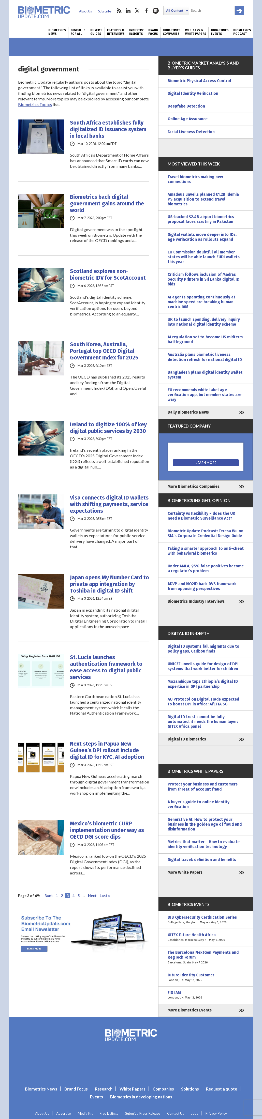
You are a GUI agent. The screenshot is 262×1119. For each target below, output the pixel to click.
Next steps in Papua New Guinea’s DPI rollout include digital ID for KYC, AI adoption (107, 750)
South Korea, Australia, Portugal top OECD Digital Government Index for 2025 (104, 351)
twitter (137, 10)
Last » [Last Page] (105, 896)
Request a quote (221, 1088)
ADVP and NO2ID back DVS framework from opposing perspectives (202, 586)
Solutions (190, 1088)
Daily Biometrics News (188, 412)
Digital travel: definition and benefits (202, 859)
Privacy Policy (216, 1113)
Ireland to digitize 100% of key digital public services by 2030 (108, 427)
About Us (85, 11)
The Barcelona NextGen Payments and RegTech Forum (206, 957)
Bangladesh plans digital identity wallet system (205, 375)
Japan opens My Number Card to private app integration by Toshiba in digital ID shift (109, 584)
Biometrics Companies (171, 32)
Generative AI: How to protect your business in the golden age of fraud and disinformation (205, 824)
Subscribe (104, 11)
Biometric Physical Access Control (199, 81)
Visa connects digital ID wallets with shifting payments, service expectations (109, 504)
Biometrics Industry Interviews (196, 601)
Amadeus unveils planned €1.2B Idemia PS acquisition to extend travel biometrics (203, 199)
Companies (163, 1088)
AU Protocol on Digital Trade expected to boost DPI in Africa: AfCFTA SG (203, 701)
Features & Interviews (115, 32)
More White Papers (185, 872)
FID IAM (206, 995)
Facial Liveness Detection (191, 132)
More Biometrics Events (190, 1010)
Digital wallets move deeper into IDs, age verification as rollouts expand (202, 237)
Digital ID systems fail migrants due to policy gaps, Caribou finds (203, 649)
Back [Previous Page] (49, 896)
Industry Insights (136, 32)
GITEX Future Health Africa (206, 937)
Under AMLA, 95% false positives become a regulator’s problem (206, 568)
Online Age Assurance (188, 119)
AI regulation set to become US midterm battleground (205, 339)
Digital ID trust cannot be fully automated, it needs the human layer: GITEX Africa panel (203, 722)
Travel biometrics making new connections (195, 179)
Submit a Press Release (142, 1113)
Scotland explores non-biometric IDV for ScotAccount (108, 274)
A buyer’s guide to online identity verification (198, 804)
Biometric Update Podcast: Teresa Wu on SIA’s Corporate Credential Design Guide (205, 533)
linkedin (128, 10)
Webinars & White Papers (195, 32)
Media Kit (85, 1113)
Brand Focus (153, 32)
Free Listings (109, 1113)
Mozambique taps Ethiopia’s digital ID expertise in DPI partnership (203, 684)
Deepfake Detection (186, 106)
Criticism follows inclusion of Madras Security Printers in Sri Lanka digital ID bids (203, 279)
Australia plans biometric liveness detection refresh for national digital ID (205, 357)
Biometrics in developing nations (141, 1096)
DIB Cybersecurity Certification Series (206, 920)
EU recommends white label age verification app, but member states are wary (204, 395)
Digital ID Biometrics (187, 739)
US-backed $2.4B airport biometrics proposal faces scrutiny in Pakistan (201, 219)
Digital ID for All (78, 32)
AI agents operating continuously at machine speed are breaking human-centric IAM (201, 302)
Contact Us (175, 1113)
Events (96, 1096)
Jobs (194, 1113)
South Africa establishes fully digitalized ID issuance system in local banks (108, 129)
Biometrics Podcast (242, 32)
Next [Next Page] (92, 896)
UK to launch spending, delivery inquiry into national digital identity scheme (204, 322)
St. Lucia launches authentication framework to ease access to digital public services (106, 667)
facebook (146, 10)
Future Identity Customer (206, 977)
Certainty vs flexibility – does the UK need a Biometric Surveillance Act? (201, 516)
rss (119, 10)
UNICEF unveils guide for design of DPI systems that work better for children (203, 666)
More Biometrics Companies (194, 486)
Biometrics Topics (35, 104)
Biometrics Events (219, 32)
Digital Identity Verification (193, 93)
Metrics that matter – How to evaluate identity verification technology (204, 844)
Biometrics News (57, 32)
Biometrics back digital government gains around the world (107, 204)
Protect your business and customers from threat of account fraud (203, 786)
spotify (155, 10)
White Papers (132, 1088)
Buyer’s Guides (96, 32)
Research (103, 1088)
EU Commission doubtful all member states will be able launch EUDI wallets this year (204, 257)
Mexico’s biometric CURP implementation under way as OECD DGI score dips (107, 830)
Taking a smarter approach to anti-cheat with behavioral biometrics (206, 551)
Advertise (63, 1113)
